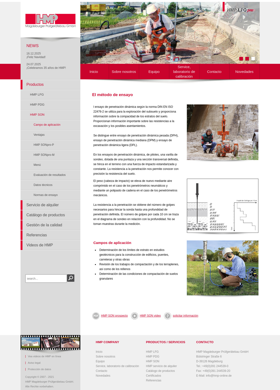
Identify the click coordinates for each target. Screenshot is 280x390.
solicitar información (185, 315)
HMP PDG (37, 104)
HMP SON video (150, 315)
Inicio (93, 72)
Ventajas (39, 134)
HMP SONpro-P (44, 144)
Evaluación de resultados (50, 175)
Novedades (244, 72)
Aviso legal (34, 363)
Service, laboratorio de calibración (184, 71)
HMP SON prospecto (114, 315)
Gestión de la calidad (44, 225)
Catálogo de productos (46, 215)
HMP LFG (37, 94)
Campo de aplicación (47, 124)
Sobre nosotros (124, 72)
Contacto (214, 72)
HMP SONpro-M (44, 155)
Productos (35, 84)
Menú (37, 165)
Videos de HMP (40, 245)
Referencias (37, 235)
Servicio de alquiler (43, 205)
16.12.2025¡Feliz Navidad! (36, 55)
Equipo (154, 72)
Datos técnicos (43, 185)
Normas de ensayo (46, 195)
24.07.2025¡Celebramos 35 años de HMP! (46, 66)
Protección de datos (39, 369)
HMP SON (37, 114)
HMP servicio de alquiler (161, 366)
